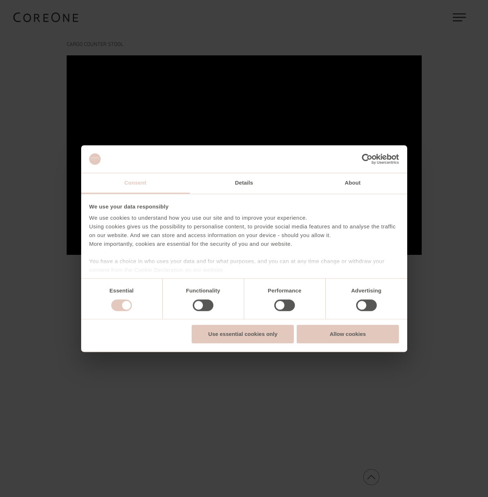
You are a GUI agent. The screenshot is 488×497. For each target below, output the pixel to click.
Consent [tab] (135, 183)
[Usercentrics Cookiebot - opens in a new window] (367, 158)
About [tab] (353, 183)
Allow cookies (348, 334)
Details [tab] (244, 183)
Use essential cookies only (243, 334)
